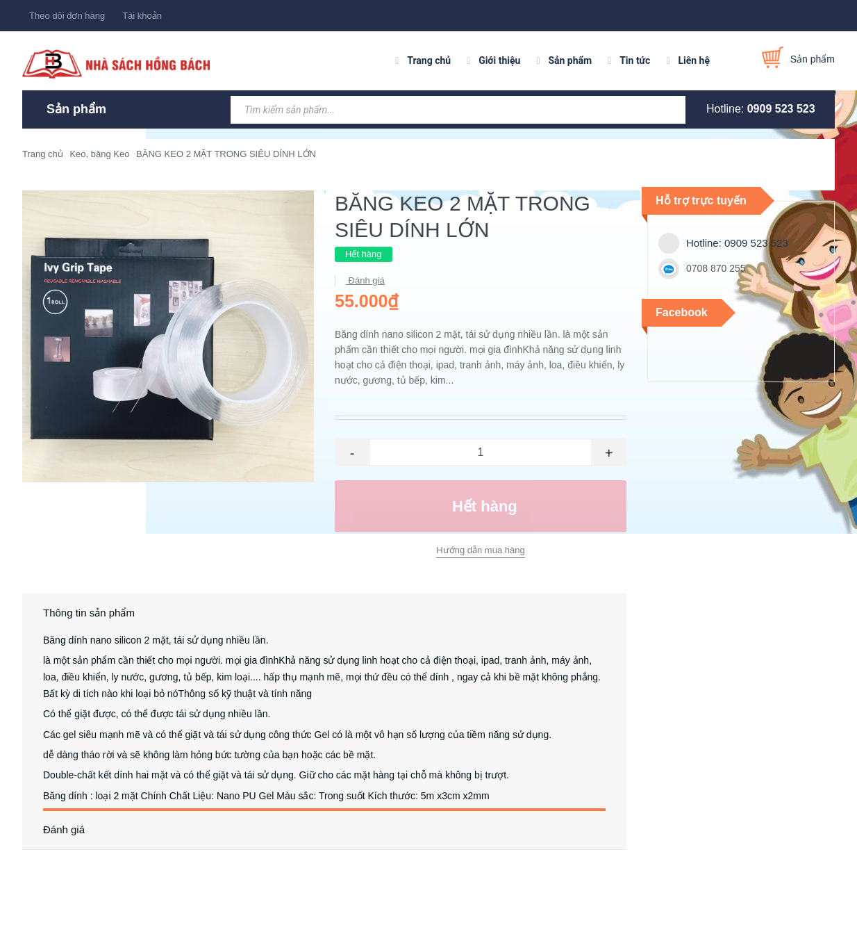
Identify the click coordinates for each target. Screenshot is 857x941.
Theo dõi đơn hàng (67, 15)
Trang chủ (429, 60)
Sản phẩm (570, 60)
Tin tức (634, 60)
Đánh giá (365, 280)
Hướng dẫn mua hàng (480, 550)
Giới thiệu (499, 60)
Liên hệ (694, 60)
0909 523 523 (781, 109)
